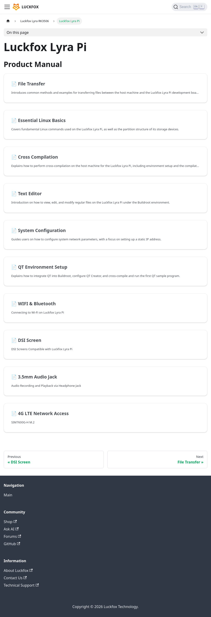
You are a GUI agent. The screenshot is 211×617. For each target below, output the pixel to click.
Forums (12, 536)
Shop (10, 521)
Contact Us (15, 577)
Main (8, 495)
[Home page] (8, 21)
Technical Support (21, 585)
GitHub (12, 543)
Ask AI (11, 529)
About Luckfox (18, 570)
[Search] (189, 7)
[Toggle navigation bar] (7, 6)
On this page (18, 32)
